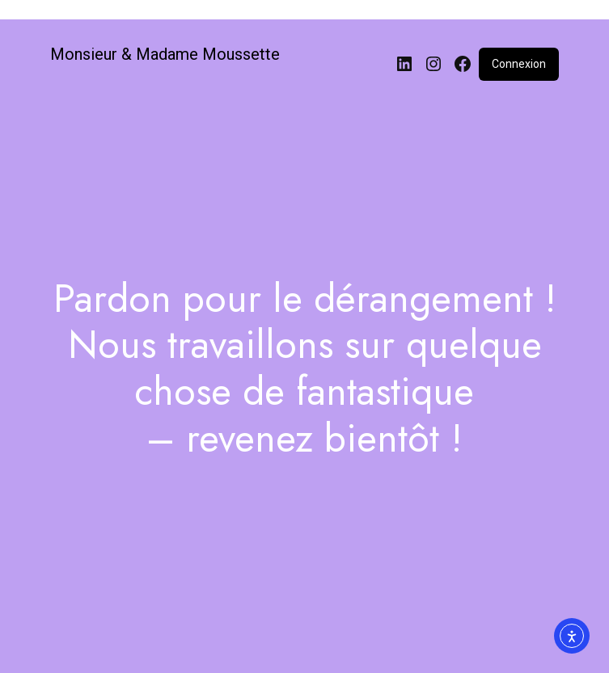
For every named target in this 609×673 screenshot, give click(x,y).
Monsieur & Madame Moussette (165, 54)
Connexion (519, 63)
